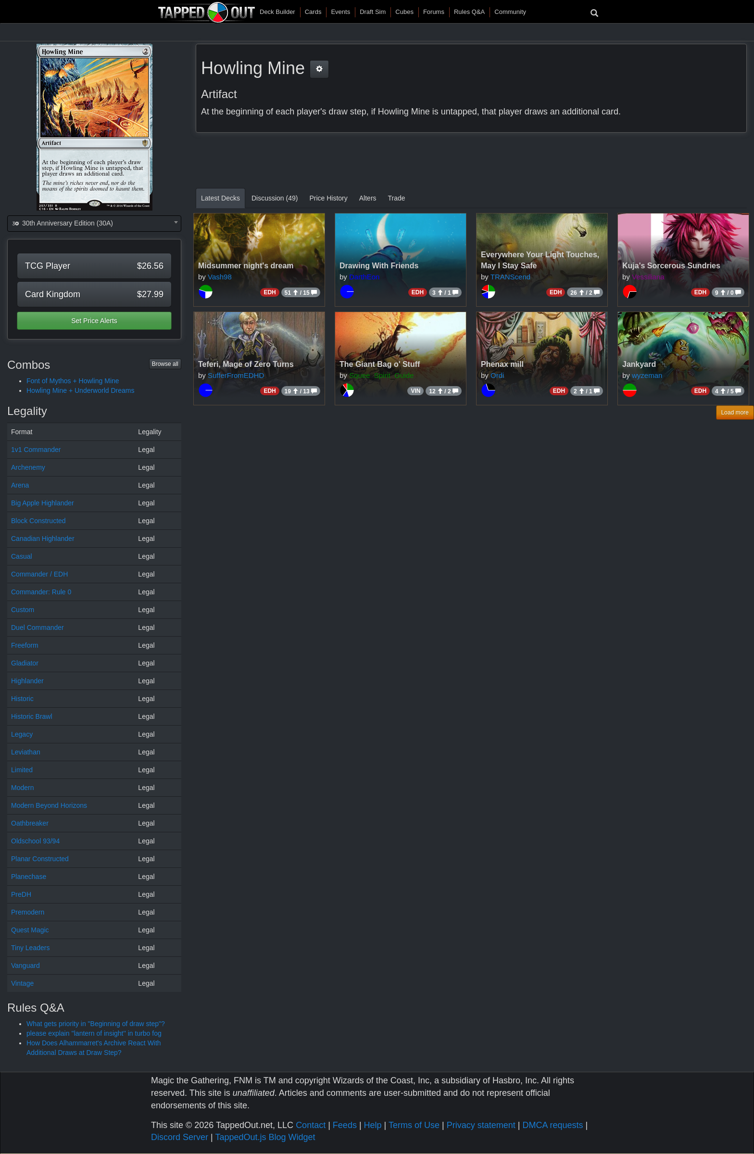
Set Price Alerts (94, 321)
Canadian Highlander (43, 538)
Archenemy (28, 467)
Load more (735, 412)
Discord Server (179, 1137)
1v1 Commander (36, 449)
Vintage (22, 983)
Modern (22, 787)
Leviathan (25, 752)
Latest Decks (220, 198)
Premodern (27, 912)
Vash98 (220, 277)
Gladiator (24, 663)
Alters (368, 198)
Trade (396, 198)
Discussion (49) (274, 198)
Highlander (27, 681)
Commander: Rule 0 (41, 592)
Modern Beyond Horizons (49, 805)
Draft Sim (373, 11)
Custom (22, 610)
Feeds (345, 1125)
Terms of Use (414, 1125)
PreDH (21, 894)
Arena (20, 485)
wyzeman (647, 375)
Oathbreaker (30, 823)
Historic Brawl (31, 716)
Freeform (24, 645)
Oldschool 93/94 (35, 841)
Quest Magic (30, 930)
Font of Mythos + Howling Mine (72, 381)
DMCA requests (552, 1125)
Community (510, 11)
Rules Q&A (469, 11)
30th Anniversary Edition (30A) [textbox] (62, 223)
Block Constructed (38, 521)
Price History (328, 198)
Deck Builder (277, 11)
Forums (433, 11)
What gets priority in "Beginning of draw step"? (95, 1024)
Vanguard (25, 965)
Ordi (497, 375)
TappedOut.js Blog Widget (265, 1137)
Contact (311, 1125)
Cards (313, 11)
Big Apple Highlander (42, 503)
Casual (21, 556)
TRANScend (510, 277)
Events (340, 11)
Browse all (165, 364)
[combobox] (94, 223)
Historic (22, 698)
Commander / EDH (39, 574)
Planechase (28, 876)
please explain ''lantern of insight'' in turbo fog (94, 1033)
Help (373, 1125)
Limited (22, 770)
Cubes (404, 11)
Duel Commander (37, 627)
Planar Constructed (40, 859)
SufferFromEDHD (236, 375)
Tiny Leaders (30, 948)
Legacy (22, 734)
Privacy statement (481, 1125)
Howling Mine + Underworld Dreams (80, 390)
